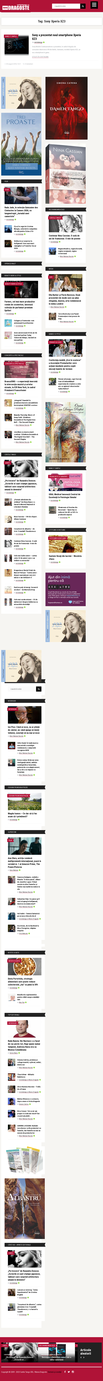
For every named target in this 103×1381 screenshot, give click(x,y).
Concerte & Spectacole (14, 364)
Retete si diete (14, 961)
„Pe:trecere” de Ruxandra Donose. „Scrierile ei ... (20, 1358)
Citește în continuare (40, 57)
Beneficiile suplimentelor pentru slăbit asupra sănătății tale (28, 997)
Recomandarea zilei (47, 1346)
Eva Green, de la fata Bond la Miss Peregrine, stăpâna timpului (28, 928)
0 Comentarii (29, 64)
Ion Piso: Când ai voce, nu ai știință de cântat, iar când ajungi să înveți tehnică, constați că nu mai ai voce (24, 730)
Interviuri (12, 709)
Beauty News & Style (13, 284)
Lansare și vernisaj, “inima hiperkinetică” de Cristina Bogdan (27, 1292)
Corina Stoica (14, 1053)
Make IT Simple (11, 36)
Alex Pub (21, 1002)
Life (50, 277)
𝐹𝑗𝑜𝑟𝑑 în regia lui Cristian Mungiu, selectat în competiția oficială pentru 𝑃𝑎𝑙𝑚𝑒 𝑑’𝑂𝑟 (25, 228)
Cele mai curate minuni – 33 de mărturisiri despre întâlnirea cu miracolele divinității (26, 602)
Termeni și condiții (54, 1372)
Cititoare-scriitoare (57, 538)
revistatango (38, 42)
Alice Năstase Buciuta (67, 256)
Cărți (7, 463)
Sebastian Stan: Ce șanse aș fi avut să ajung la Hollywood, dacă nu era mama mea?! (28, 901)
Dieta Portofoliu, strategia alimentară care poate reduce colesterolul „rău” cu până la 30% (23, 981)
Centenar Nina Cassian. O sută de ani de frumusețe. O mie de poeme (25, 543)
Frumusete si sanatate (58, 477)
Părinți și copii (55, 342)
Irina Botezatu (23, 933)
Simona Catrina (24, 1104)
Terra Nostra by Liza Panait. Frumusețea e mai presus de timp (69, 316)
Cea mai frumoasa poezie (18, 796)
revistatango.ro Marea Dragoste (29, 919)
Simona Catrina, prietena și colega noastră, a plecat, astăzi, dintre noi (29, 1062)
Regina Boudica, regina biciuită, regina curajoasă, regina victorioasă (70, 251)
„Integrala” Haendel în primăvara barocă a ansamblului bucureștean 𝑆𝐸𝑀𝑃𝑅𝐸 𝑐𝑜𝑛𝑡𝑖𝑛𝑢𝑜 (26, 402)
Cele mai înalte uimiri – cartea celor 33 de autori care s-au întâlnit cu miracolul (25, 558)
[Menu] (94, 5)
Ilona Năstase (14, 870)
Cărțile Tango (55, 218)
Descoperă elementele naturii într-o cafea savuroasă (56, 1358)
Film (7, 190)
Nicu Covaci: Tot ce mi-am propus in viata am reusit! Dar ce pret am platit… (28, 1113)
